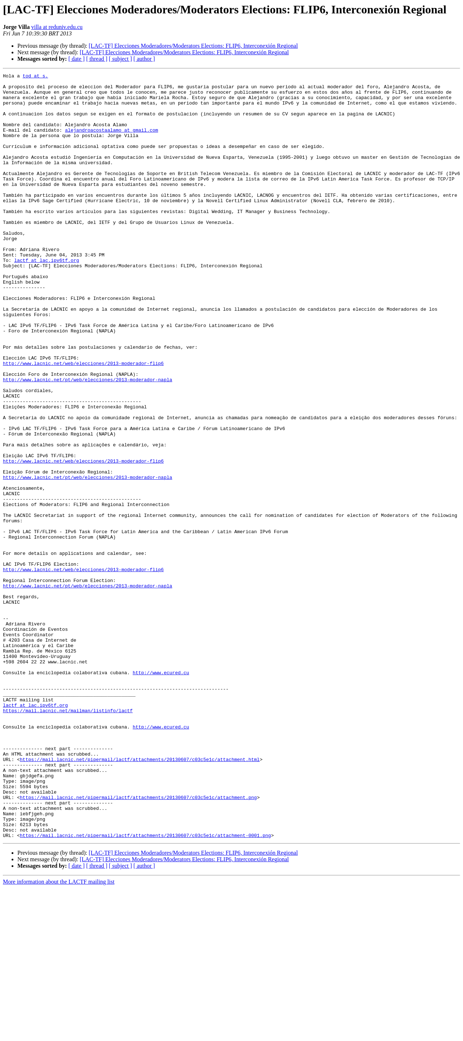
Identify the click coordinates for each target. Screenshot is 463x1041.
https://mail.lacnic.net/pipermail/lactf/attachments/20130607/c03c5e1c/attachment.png (138, 942)
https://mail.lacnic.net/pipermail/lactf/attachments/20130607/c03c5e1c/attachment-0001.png (145, 988)
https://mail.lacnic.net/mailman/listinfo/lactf (68, 838)
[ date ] (76, 59)
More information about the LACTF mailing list (58, 1035)
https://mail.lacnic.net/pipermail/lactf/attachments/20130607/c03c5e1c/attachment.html (140, 897)
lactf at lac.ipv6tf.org (46, 298)
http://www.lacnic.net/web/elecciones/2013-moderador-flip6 (83, 421)
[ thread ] (96, 59)
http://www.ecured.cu (161, 793)
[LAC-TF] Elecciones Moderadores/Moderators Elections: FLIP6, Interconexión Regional (193, 46)
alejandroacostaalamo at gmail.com (111, 142)
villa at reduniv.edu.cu (56, 27)
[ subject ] (120, 59)
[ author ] (144, 59)
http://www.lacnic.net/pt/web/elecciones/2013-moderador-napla (87, 441)
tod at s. (35, 76)
